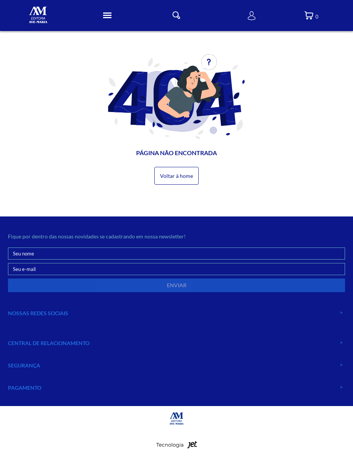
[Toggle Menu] (107, 15)
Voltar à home (176, 176)
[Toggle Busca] (176, 15)
